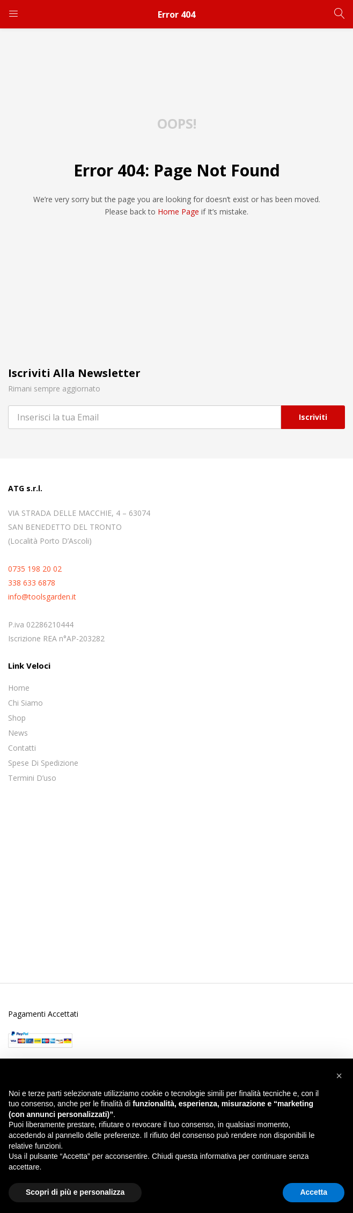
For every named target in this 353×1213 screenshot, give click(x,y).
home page (178, 211)
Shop (17, 718)
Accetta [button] (313, 1192)
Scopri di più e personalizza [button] (75, 1192)
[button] (339, 1075)
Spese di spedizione (43, 763)
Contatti (22, 748)
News (18, 733)
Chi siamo (25, 703)
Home (19, 688)
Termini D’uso (32, 778)
